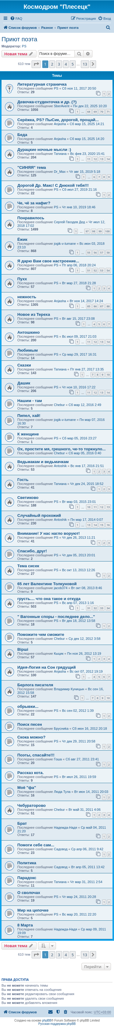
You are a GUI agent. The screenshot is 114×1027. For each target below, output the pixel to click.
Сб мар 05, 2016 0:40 (85, 453)
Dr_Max (60, 171)
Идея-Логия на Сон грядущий (46, 667)
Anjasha (60, 124)
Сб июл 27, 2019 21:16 (79, 189)
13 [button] (85, 64)
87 (101, 306)
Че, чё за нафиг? (33, 203)
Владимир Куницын (69, 689)
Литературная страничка (42, 84)
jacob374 (60, 588)
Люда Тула (62, 791)
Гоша (58, 759)
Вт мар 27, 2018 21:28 (79, 283)
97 (86, 231)
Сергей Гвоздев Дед (69, 222)
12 (95, 159)
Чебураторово (31, 805)
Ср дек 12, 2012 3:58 (85, 638)
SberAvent (61, 106)
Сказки (24, 365)
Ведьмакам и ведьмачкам (43, 461)
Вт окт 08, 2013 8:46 (86, 588)
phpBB (46, 1020)
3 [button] (59, 64)
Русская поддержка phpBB (57, 1023)
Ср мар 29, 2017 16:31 (79, 354)
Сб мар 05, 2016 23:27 (79, 438)
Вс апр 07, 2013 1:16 (78, 603)
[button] (36, 64)
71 (108, 112)
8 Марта (25, 925)
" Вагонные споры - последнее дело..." (56, 616)
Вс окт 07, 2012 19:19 (86, 671)
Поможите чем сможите (40, 634)
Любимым (27, 350)
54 (108, 270)
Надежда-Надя (65, 827)
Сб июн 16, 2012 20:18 (89, 728)
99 (100, 231)
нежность (26, 297)
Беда (22, 134)
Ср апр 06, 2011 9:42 (87, 849)
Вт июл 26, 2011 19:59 (79, 777)
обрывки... (27, 706)
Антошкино (28, 332)
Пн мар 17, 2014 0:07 (87, 519)
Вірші (22, 649)
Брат (22, 823)
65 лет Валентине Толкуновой (47, 584)
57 (101, 252)
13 (101, 159)
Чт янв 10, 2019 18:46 (78, 207)
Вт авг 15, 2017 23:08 (78, 318)
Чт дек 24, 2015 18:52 (86, 484)
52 (95, 270)
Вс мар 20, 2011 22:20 (79, 914)
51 (88, 270)
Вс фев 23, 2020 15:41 (87, 153)
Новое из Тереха (33, 314)
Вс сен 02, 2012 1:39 (78, 710)
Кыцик (59, 653)
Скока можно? (31, 737)
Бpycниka (61, 728)
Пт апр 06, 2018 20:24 (79, 265)
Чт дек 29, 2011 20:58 (78, 741)
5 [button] (72, 64)
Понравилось (30, 218)
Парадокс (26, 877)
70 (101, 112)
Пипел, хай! (28, 415)
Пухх (22, 279)
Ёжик (22, 239)
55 (88, 252)
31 (88, 608)
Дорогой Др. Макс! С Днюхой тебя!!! (53, 185)
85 (88, 306)
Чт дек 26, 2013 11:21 (78, 537)
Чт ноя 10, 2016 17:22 (78, 387)
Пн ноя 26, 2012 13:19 (84, 653)
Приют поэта (19, 39)
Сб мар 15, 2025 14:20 (87, 139)
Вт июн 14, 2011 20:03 (91, 791)
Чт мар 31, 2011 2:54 (86, 882)
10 (108, 375)
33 (101, 608)
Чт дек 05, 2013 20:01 (78, 555)
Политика (26, 863)
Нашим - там (29, 400)
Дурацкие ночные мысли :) (44, 149)
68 (88, 112)
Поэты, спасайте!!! (35, 755)
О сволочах (28, 892)
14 (108, 159)
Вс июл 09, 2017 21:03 (79, 336)
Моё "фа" (26, 787)
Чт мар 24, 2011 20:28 (79, 897)
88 (108, 306)
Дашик (23, 383)
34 (108, 608)
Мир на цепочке (33, 910)
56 (95, 252)
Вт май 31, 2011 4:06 (85, 809)
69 (95, 112)
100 (107, 231)
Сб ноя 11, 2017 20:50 (79, 88)
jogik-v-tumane (65, 243)
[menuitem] (16, 18)
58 (108, 252)
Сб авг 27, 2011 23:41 (82, 759)
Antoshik (60, 466)
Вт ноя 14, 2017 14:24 (86, 301)
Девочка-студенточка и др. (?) (47, 102)
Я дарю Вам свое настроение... (48, 261)
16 (108, 525)
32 (95, 608)
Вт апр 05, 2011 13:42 (88, 867)
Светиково (28, 497)
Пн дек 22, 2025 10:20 (90, 106)
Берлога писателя (35, 685)
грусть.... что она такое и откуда (49, 598)
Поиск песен (29, 724)
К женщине (28, 434)
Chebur (59, 405)
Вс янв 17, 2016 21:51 (87, 466)
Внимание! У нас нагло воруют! (48, 533)
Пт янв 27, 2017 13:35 (87, 369)
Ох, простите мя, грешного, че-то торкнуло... (61, 449)
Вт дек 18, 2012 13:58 (78, 621)
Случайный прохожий (39, 515)
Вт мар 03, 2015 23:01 (79, 501)
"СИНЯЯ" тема (31, 167)
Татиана (60, 153)
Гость (23, 479)
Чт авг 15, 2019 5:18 (84, 171)
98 (93, 231)
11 (88, 159)
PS (24, 46)
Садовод (60, 849)
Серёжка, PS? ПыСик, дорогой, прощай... (58, 120)
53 (101, 270)
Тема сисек (28, 566)
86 (95, 306)
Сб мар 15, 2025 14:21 (87, 124)
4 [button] (66, 64)
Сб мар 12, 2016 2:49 (85, 405)
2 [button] (52, 64)
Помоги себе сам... (35, 845)
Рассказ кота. (30, 772)
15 (101, 525)
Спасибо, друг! (32, 551)
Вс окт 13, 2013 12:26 (78, 570)
